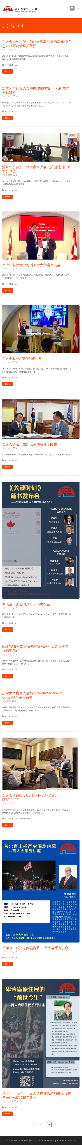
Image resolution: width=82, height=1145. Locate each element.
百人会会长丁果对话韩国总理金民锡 (29, 444)
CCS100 (8, 65)
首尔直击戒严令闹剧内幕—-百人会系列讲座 (35, 947)
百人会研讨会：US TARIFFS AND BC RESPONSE (29, 797)
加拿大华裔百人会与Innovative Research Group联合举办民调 (32, 695)
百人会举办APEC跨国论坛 (21, 358)
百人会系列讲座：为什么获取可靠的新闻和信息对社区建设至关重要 (36, 43)
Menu (74, 8)
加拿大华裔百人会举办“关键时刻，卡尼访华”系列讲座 (35, 90)
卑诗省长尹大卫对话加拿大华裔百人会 (31, 264)
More (7, 71)
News (14, 65)
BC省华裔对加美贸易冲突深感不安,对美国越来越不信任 (35, 648)
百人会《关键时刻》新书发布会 (26, 604)
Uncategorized (24, 819)
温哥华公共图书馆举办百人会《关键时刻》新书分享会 (36, 169)
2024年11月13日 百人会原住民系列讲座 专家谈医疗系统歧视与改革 (37, 1095)
